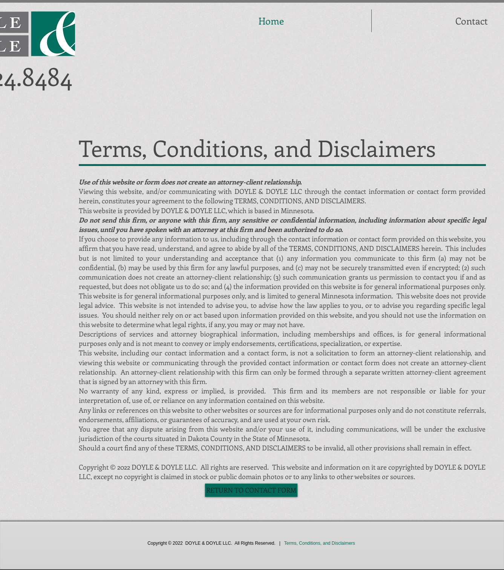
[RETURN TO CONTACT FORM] (251, 490)
